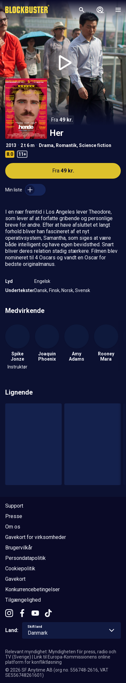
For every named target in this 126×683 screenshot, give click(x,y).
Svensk (82, 290)
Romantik (66, 145)
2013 (11, 145)
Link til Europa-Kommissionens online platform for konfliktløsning (57, 659)
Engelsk (42, 281)
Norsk (67, 290)
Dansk (40, 290)
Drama (46, 145)
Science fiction (95, 145)
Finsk (54, 290)
